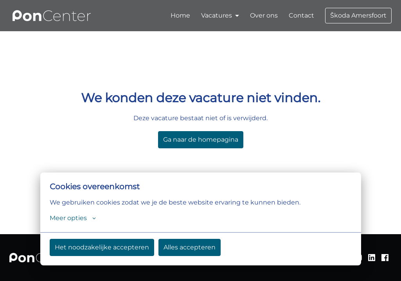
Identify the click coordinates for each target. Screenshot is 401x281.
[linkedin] (371, 257)
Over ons (264, 15)
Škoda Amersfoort (358, 15)
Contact (301, 15)
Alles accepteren (190, 247)
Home (180, 15)
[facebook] (385, 257)
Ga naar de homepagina (200, 139)
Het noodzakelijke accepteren (102, 247)
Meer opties (73, 218)
